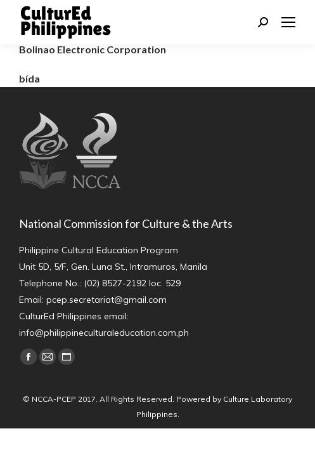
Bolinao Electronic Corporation (92, 49)
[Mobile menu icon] (288, 22)
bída (29, 78)
